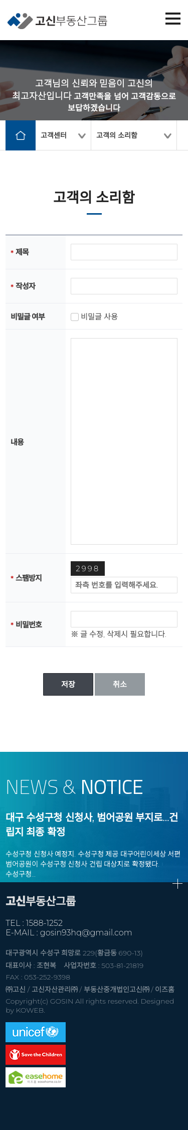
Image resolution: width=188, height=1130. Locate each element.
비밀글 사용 (99, 317)
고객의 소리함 (116, 135)
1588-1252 (44, 923)
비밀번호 (29, 624)
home (21, 135)
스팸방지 (29, 578)
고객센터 (54, 135)
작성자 (25, 286)
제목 (22, 252)
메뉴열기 (172, 19)
